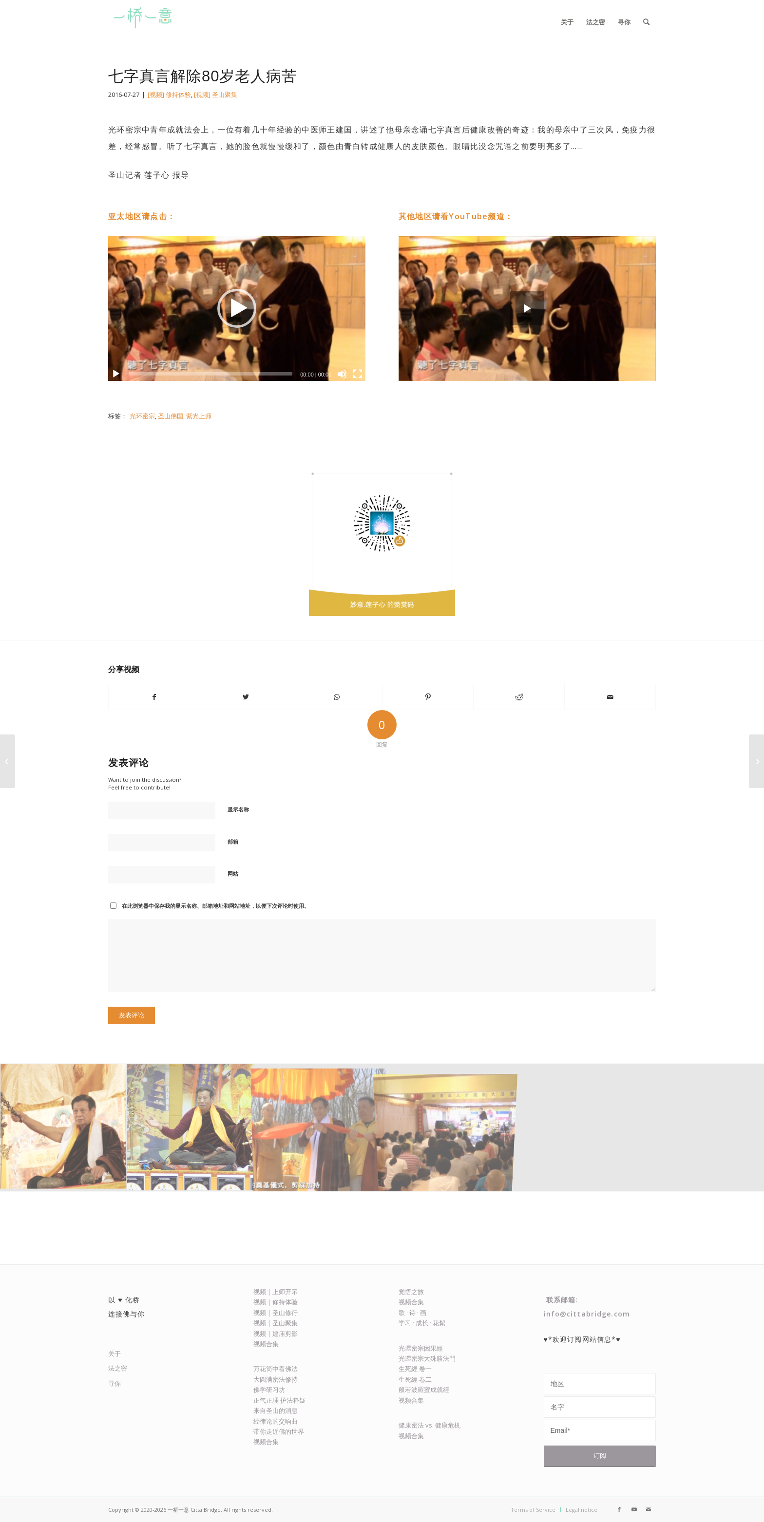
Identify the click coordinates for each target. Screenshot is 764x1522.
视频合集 (266, 1343)
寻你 (114, 1383)
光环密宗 (142, 416)
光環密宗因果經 (421, 1348)
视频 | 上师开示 (275, 1291)
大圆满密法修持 (275, 1379)
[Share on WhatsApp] (336, 697)
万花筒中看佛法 (275, 1368)
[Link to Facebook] (619, 1509)
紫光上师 (198, 416)
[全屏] (358, 374)
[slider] (210, 374)
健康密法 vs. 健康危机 (429, 1425)
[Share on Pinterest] (427, 697)
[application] (236, 308)
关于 (114, 1353)
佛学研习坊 (269, 1389)
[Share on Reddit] (519, 697)
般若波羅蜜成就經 (424, 1389)
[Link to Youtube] (634, 1509)
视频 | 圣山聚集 (275, 1322)
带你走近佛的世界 (278, 1431)
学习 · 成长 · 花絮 (422, 1322)
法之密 (117, 1368)
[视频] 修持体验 (169, 94)
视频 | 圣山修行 (275, 1312)
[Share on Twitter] (245, 697)
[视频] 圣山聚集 (215, 94)
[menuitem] (567, 22)
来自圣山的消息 (275, 1410)
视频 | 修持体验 (275, 1301)
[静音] (342, 374)
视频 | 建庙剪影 (275, 1333)
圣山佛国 (170, 416)
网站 (233, 873)
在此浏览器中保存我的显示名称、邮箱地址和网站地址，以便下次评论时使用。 (215, 905)
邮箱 (233, 841)
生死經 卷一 (415, 1368)
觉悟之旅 (411, 1291)
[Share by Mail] (610, 697)
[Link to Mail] (648, 1509)
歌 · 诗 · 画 (412, 1312)
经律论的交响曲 (275, 1421)
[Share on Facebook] (154, 697)
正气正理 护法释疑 (279, 1400)
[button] (236, 308)
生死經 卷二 (415, 1379)
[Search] (646, 22)
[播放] (116, 374)
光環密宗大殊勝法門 (427, 1358)
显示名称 (238, 809)
